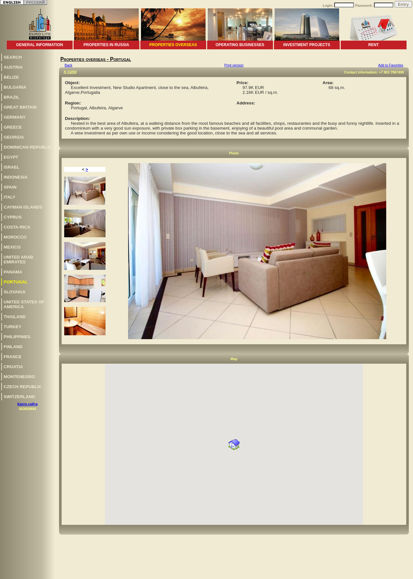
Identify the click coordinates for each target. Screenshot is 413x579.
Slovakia (14, 292)
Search (13, 57)
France (13, 356)
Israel (11, 167)
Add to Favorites (390, 65)
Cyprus (13, 217)
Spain (10, 187)
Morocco (15, 237)
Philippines (17, 336)
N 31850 (70, 72)
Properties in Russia (106, 45)
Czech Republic (23, 386)
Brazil (11, 97)
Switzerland (19, 396)
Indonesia (15, 177)
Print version (233, 65)
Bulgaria (15, 87)
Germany (14, 117)
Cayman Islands (23, 207)
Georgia (14, 137)
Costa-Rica (17, 227)
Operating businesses (240, 45)
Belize (11, 77)
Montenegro (19, 376)
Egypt (11, 157)
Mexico (12, 247)
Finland (13, 346)
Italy (9, 197)
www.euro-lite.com (398, 573)
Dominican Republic (28, 147)
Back (68, 65)
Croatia (13, 366)
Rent (373, 45)
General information (39, 45)
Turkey (12, 326)
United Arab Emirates (18, 259)
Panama (13, 272)
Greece (13, 127)
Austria (13, 67)
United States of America (24, 304)
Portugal (16, 282)
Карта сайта (27, 404)
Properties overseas (173, 45)
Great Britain (20, 107)
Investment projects (306, 45)
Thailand (14, 316)
